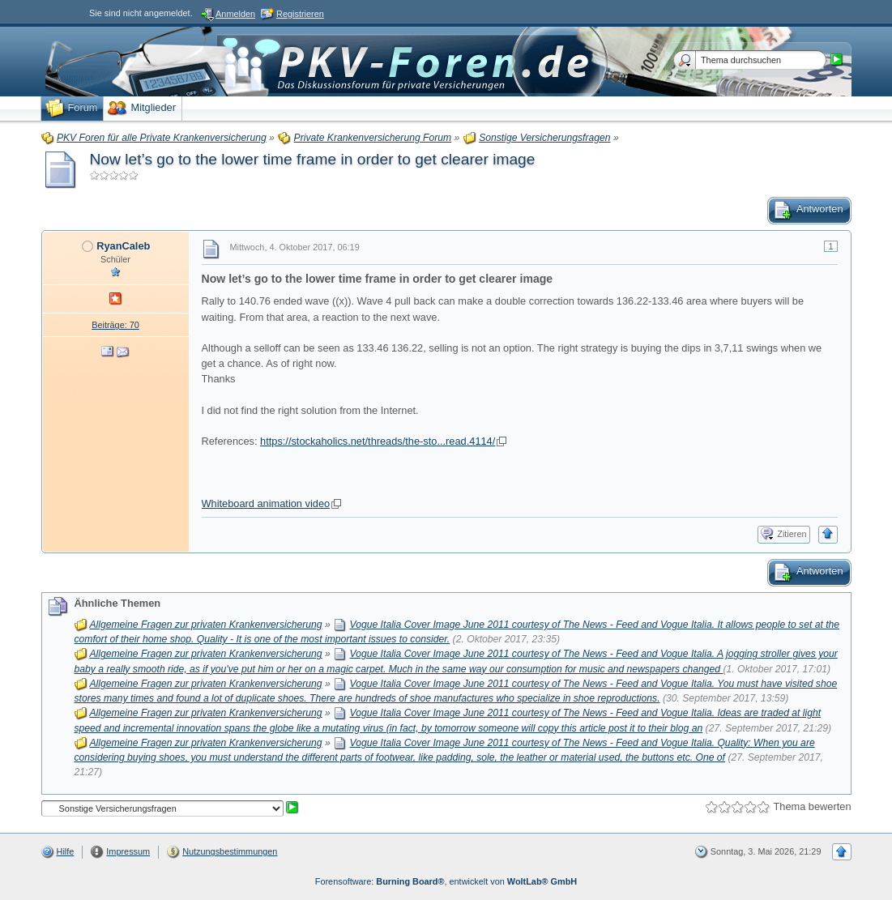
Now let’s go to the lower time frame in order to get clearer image (313, 159)
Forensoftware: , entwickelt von (446, 881)
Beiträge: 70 (115, 325)
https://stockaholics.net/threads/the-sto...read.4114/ (377, 441)
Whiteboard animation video (266, 503)
